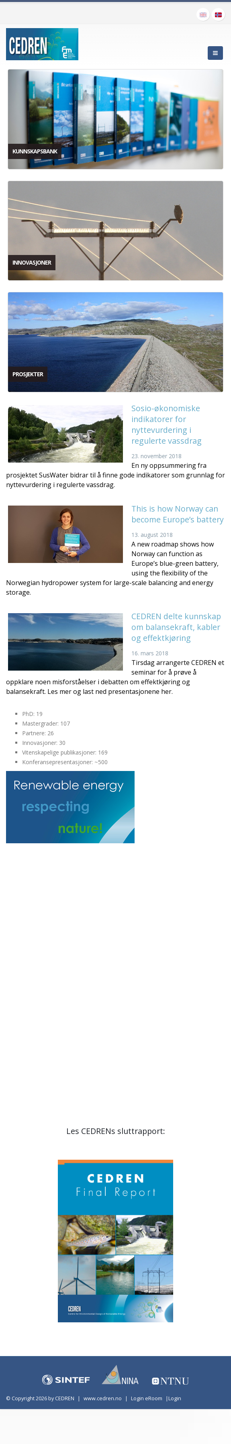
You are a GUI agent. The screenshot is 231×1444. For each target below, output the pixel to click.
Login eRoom (146, 1398)
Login (174, 1398)
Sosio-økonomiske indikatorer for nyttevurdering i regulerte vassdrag (166, 424)
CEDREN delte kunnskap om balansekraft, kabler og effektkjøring (176, 627)
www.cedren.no (103, 1398)
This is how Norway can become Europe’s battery (177, 514)
